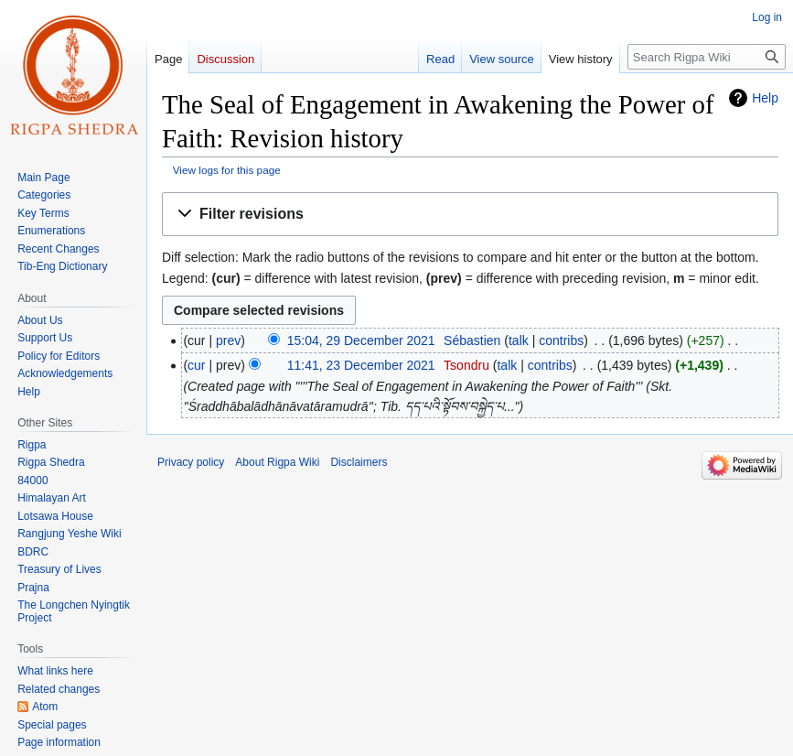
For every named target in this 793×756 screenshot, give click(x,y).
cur (196, 365)
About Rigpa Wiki (277, 462)
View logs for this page (227, 170)
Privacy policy (190, 462)
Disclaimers (358, 462)
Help (765, 98)
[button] (470, 214)
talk (519, 340)
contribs (561, 340)
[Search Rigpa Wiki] (706, 57)
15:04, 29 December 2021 (361, 340)
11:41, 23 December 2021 (361, 365)
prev (228, 340)
